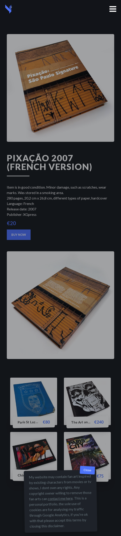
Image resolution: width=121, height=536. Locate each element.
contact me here (60, 498)
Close (87, 470)
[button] (113, 9)
